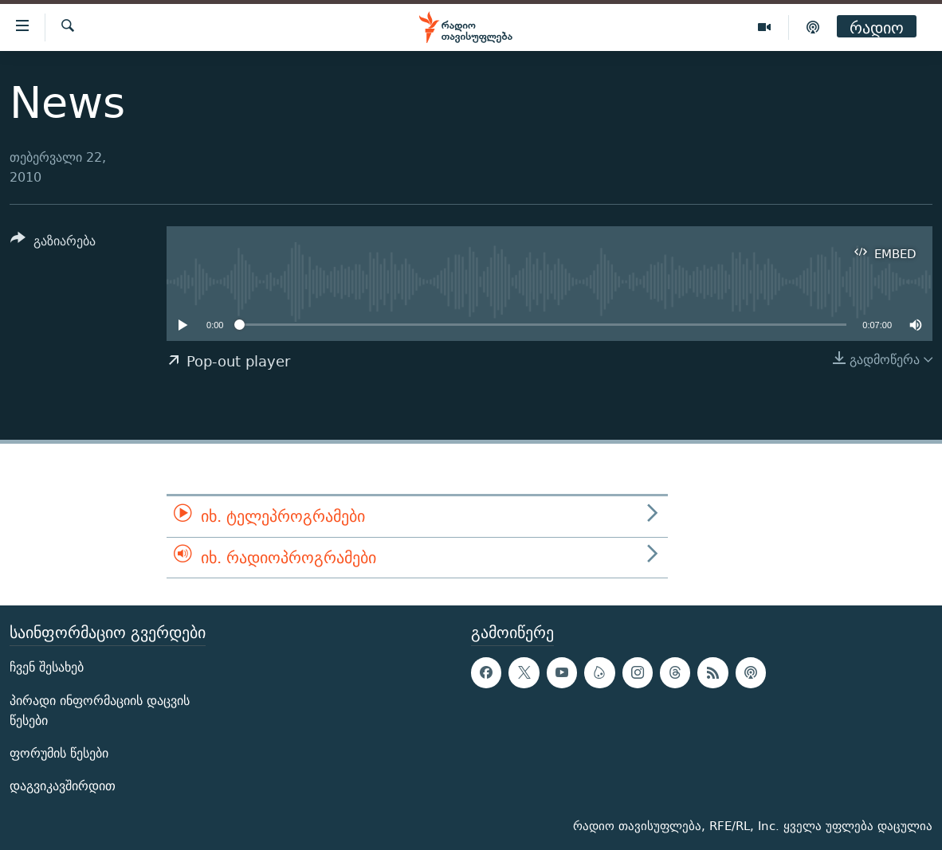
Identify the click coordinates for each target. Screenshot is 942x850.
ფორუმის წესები (59, 753)
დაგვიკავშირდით (63, 786)
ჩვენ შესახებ (47, 668)
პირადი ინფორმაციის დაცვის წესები (100, 711)
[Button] (53, 243)
